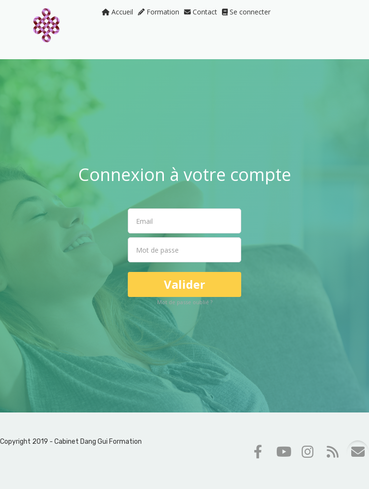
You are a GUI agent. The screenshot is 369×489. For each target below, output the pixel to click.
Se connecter (246, 11)
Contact (200, 11)
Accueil (117, 11)
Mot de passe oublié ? (184, 302)
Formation (158, 11)
